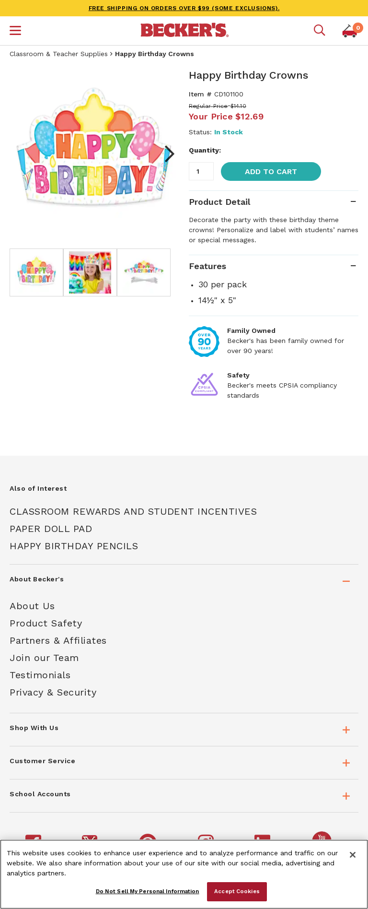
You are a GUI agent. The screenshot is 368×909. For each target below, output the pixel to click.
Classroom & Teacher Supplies (59, 54)
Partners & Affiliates (58, 640)
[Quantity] (201, 171)
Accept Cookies (237, 891)
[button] (15, 31)
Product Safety (46, 623)
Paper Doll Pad (51, 528)
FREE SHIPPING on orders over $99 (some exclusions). (184, 8)
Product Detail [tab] (219, 202)
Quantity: (205, 150)
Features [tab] (207, 266)
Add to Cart (271, 171)
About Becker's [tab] (37, 579)
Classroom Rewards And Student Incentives (133, 511)
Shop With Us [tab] (34, 728)
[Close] (352, 854)
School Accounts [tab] (40, 794)
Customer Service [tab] (42, 761)
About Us (32, 606)
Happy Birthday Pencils (74, 546)
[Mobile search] (319, 31)
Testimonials (40, 675)
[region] (184, 874)
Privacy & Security (53, 692)
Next (164, 154)
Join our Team (44, 657)
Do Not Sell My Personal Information (147, 891)
